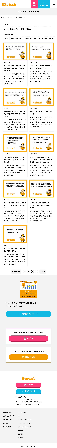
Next (43, 271)
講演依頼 (20, 437)
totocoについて (7, 412)
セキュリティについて (24, 427)
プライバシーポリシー (24, 423)
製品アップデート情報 (17, 29)
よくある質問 (7, 427)
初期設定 (28, 38)
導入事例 (5, 423)
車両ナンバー (43, 38)
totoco (7, 38)
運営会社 (20, 434)
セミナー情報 (22, 412)
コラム (20, 416)
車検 (51, 38)
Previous (16, 271)
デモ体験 (34, 4)
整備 (35, 38)
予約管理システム (17, 38)
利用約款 (20, 430)
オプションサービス (9, 416)
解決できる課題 (7, 420)
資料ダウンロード (44, 4)
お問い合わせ (28, 357)
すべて (6, 29)
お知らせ (28, 29)
